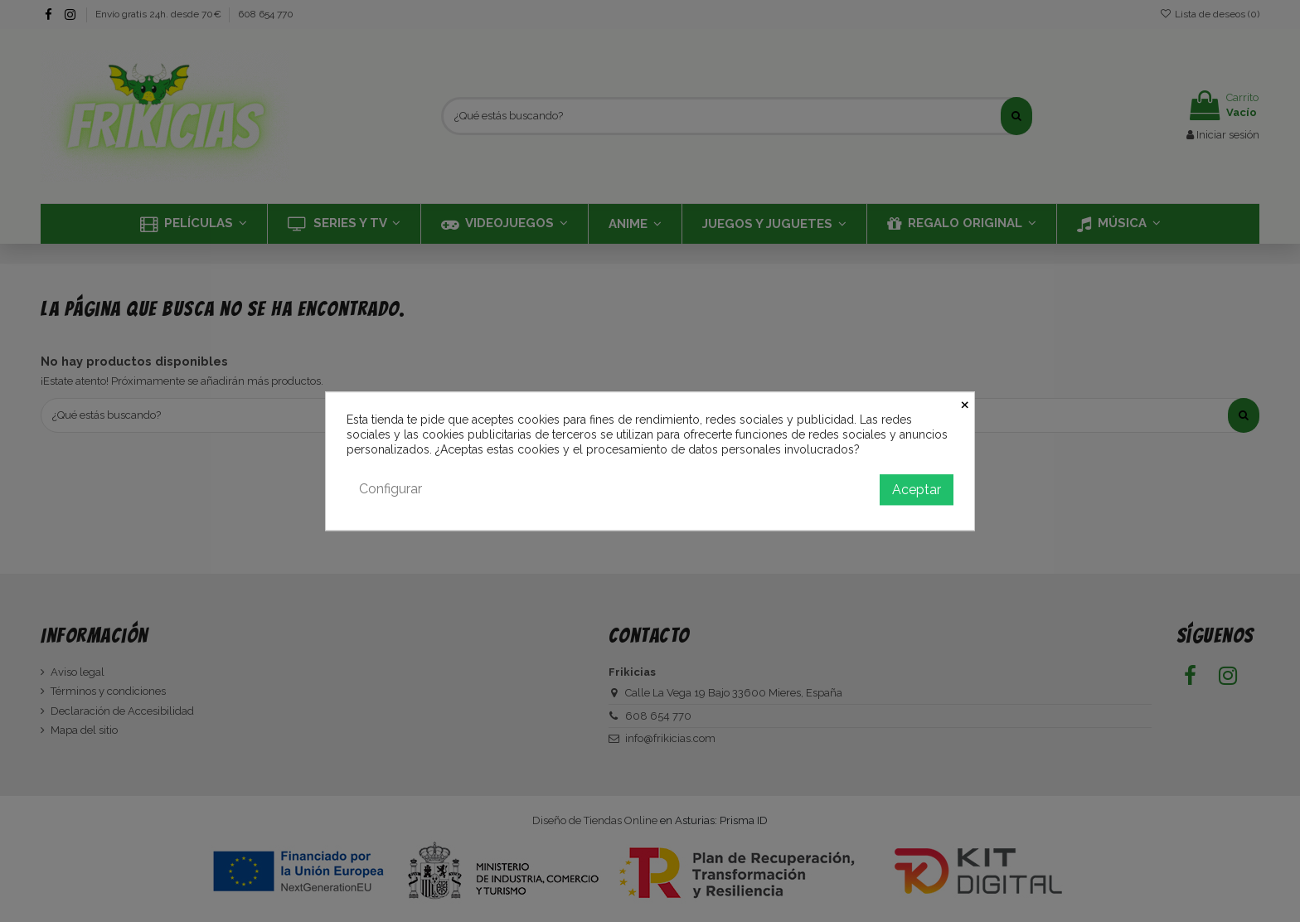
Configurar (390, 489)
